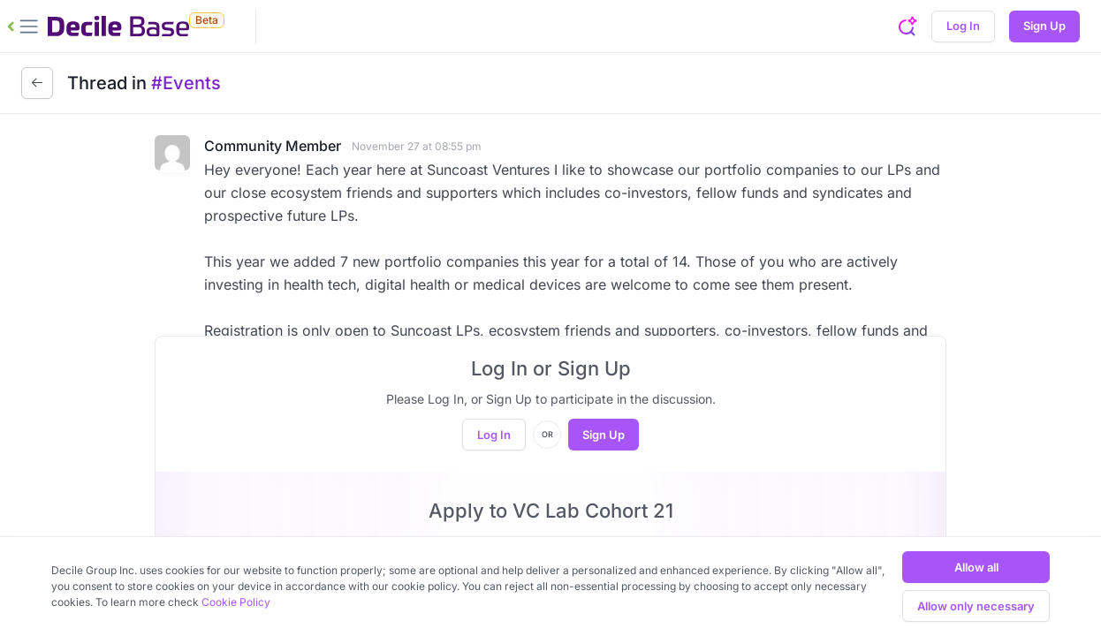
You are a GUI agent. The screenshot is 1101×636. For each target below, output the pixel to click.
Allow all (976, 567)
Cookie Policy (235, 602)
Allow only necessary (976, 606)
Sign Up (1044, 26)
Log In (963, 26)
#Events (186, 83)
